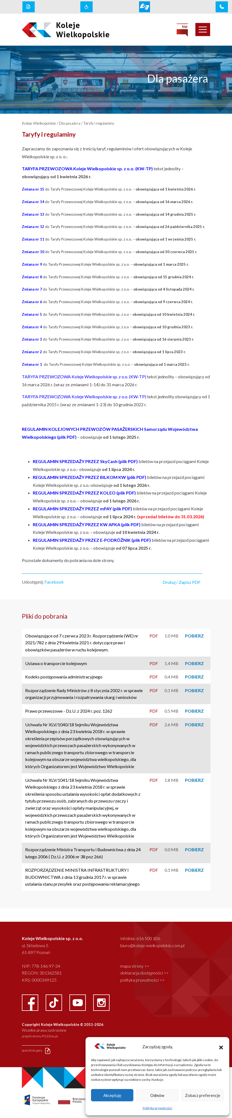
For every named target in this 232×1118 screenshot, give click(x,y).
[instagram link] (101, 1002)
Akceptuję (112, 1095)
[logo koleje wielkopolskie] (59, 30)
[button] (221, 1046)
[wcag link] (86, 6)
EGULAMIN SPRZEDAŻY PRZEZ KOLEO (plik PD (84, 492)
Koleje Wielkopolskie (39, 123)
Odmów (157, 1095)
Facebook (54, 581)
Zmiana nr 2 (32, 352)
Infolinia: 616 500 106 (140, 938)
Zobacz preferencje (202, 1095)
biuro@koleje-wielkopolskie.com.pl (152, 945)
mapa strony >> (134, 965)
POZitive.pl (50, 1036)
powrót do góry (36, 1051)
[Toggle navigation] (202, 29)
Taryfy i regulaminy (98, 123)
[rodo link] (28, 6)
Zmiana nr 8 (32, 277)
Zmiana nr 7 (32, 289)
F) (134, 492)
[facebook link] (30, 1002)
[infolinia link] (222, 6)
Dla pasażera (69, 123)
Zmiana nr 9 (32, 264)
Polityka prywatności (157, 1108)
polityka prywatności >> (142, 979)
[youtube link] (78, 1002)
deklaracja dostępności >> (144, 972)
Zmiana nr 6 (32, 302)
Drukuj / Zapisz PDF (182, 582)
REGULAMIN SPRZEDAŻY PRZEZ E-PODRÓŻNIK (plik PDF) (92, 540)
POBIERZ (194, 635)
